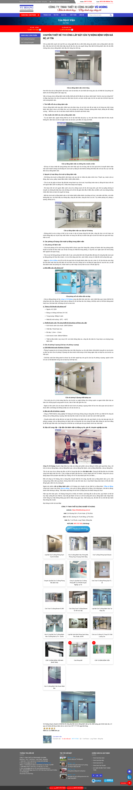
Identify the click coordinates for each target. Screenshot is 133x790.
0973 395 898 (66, 30)
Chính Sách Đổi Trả (98, 763)
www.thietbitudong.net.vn (44, 763)
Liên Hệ (81, 15)
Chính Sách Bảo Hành (98, 758)
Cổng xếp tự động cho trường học (76, 771)
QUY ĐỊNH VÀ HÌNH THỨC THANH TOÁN (101, 769)
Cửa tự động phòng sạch (28, 39)
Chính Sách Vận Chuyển (99, 765)
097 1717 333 (34, 30)
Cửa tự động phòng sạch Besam (102, 555)
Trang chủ (47, 15)
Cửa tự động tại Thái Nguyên (75, 759)
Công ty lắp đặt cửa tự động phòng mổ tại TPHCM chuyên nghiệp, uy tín (78, 583)
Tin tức (56, 15)
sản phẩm (66, 23)
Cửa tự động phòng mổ (27, 42)
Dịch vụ (64, 15)
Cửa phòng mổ (78, 660)
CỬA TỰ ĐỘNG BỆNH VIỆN (102, 660)
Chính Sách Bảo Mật (98, 760)
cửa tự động (53, 260)
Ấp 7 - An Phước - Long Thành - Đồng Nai (36, 1)
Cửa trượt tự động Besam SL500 (54, 608)
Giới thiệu (73, 15)
